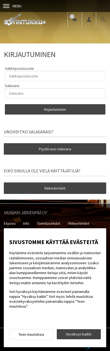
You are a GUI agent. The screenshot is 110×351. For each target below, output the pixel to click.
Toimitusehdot (48, 223)
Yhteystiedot (78, 223)
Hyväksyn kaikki (79, 334)
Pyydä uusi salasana (55, 148)
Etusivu (9, 223)
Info (26, 223)
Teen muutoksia (31, 334)
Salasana (12, 85)
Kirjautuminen (55, 109)
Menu (12, 6)
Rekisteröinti (55, 188)
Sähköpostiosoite (19, 68)
